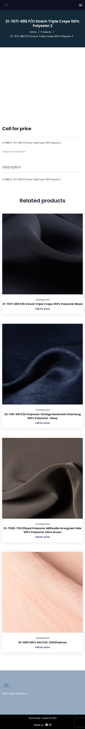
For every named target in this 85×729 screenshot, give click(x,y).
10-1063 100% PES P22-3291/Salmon (42, 642)
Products (46, 32)
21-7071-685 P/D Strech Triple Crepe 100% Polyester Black (42, 304)
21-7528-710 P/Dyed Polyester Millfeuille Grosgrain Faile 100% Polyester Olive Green (42, 530)
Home (32, 32)
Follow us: (39, 725)
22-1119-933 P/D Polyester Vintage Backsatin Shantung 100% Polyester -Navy (42, 416)
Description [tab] (11, 167)
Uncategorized (18, 151)
